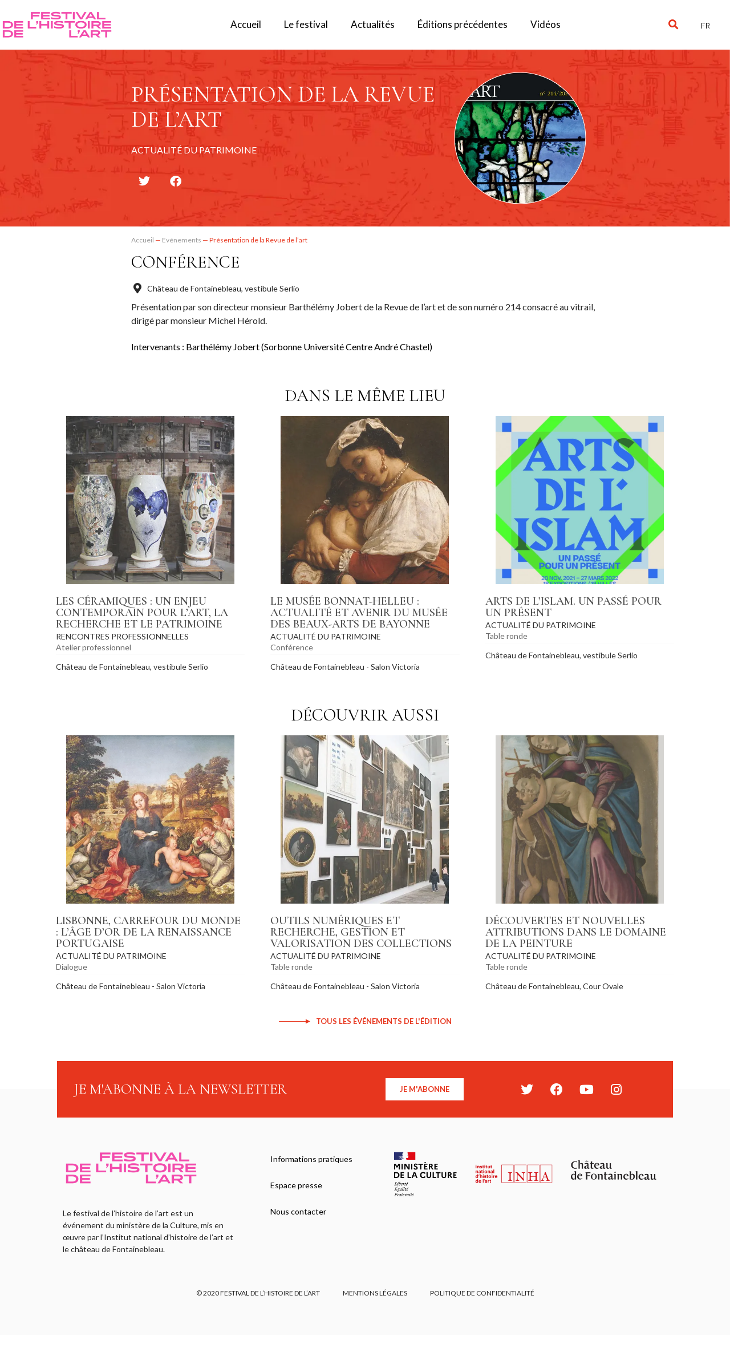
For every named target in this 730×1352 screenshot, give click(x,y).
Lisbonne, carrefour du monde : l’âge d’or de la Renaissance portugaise (148, 932)
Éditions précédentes (462, 24)
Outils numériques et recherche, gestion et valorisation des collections (361, 932)
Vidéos (545, 24)
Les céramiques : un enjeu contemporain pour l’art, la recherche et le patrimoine (142, 612)
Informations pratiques (311, 1159)
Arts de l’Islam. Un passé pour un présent (573, 607)
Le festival (306, 24)
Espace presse (296, 1185)
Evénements (181, 240)
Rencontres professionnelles (122, 636)
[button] (673, 25)
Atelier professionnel (93, 647)
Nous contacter (298, 1211)
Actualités (373, 24)
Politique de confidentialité (482, 1293)
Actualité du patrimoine (325, 636)
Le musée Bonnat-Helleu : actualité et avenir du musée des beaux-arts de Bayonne (359, 612)
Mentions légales (375, 1293)
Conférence (185, 262)
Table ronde (506, 636)
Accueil (245, 24)
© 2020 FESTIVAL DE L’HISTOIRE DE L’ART (258, 1293)
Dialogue (71, 967)
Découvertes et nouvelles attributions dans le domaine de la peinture (575, 932)
